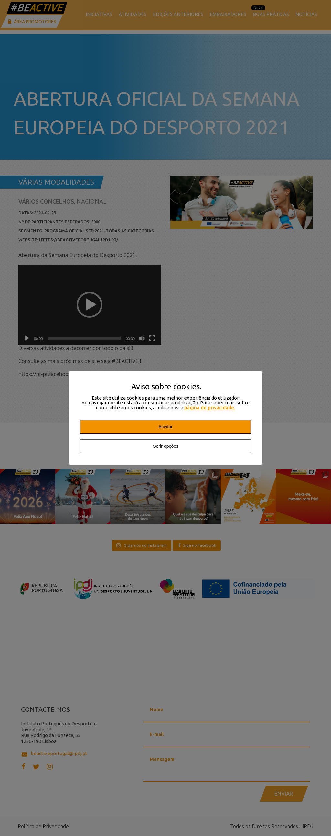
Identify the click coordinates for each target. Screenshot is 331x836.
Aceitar (165, 426)
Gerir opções (165, 446)
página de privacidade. (209, 407)
